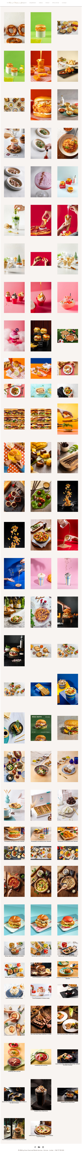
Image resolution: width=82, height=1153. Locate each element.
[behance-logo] (39, 1147)
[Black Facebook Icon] (35, 1147)
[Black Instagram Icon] (43, 1147)
